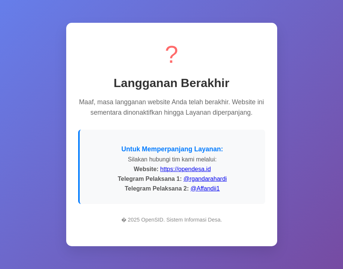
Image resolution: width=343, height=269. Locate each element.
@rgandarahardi (205, 179)
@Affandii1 (205, 188)
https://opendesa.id (185, 169)
